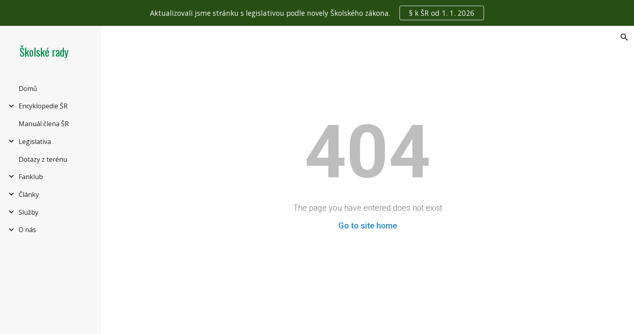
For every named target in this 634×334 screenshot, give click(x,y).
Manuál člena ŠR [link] (44, 123)
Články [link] (29, 194)
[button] (624, 37)
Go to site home (367, 225)
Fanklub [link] (31, 176)
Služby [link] (28, 212)
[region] (317, 13)
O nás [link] (27, 229)
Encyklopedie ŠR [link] (43, 105)
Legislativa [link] (35, 141)
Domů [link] (28, 88)
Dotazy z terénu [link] (43, 159)
